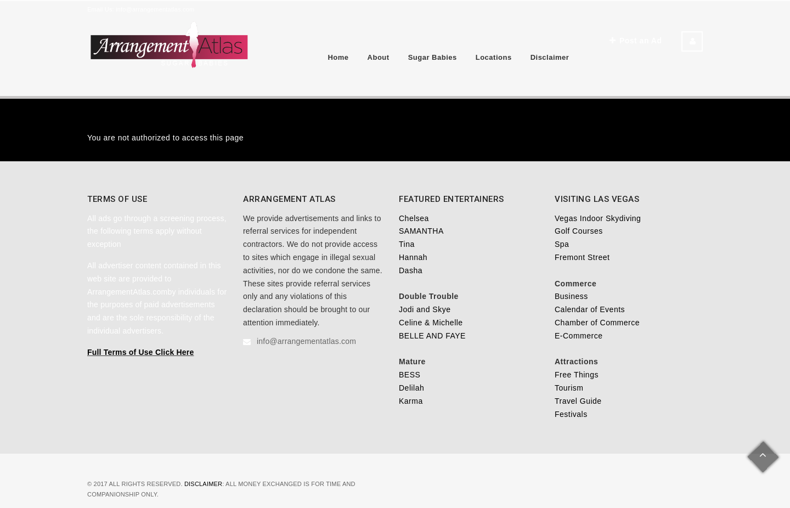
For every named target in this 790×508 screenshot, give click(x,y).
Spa (562, 244)
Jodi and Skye (424, 309)
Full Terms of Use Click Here (140, 352)
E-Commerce (578, 335)
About (379, 57)
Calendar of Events (590, 309)
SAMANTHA (421, 231)
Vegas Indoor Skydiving (598, 218)
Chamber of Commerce (597, 322)
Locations (494, 57)
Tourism (569, 387)
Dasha (410, 270)
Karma (411, 401)
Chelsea (414, 218)
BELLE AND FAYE (432, 335)
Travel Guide (578, 401)
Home (338, 57)
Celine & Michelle (431, 322)
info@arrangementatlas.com (155, 9)
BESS (409, 374)
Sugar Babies (432, 57)
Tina (407, 244)
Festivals (571, 414)
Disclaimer (550, 57)
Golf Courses (579, 231)
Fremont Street (582, 257)
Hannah (413, 257)
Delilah (411, 387)
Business (571, 296)
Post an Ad (636, 40)
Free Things (577, 374)
